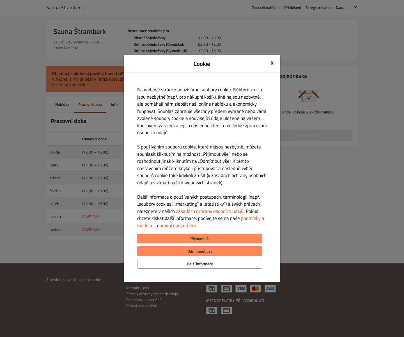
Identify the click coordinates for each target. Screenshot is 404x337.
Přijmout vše (199, 238)
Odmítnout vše (199, 251)
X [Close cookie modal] (272, 63)
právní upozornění (177, 225)
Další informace (200, 264)
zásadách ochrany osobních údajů (210, 211)
